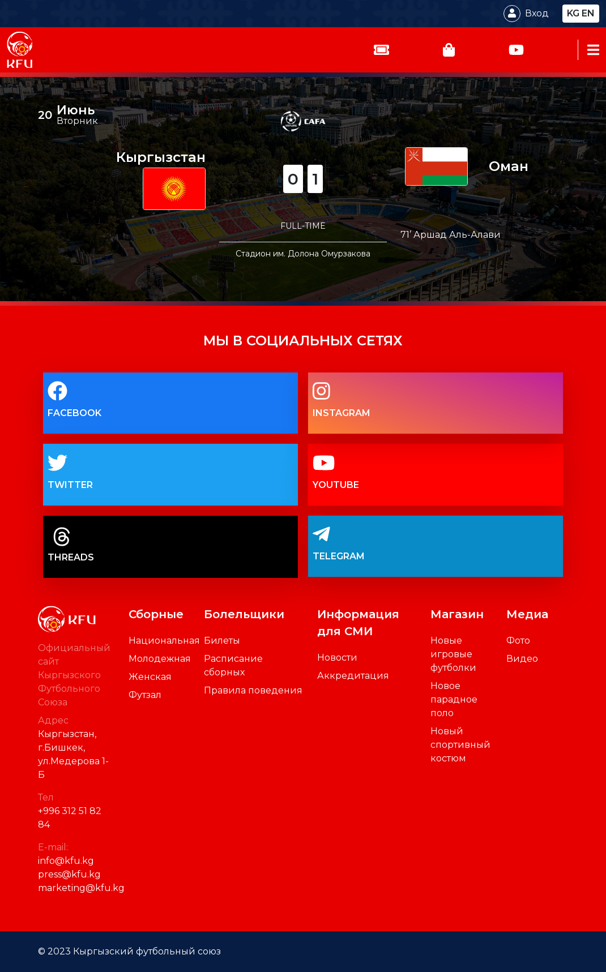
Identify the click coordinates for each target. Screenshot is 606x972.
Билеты (222, 640)
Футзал (145, 695)
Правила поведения (253, 690)
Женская (150, 676)
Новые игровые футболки (453, 654)
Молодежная (160, 658)
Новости (337, 657)
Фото (518, 640)
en (588, 13)
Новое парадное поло (453, 699)
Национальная (164, 640)
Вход (537, 13)
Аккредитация (353, 675)
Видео (522, 658)
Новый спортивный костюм (460, 745)
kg (573, 13)
